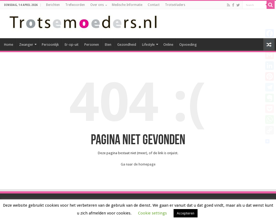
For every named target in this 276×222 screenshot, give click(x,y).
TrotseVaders (175, 5)
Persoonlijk (50, 45)
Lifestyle (148, 45)
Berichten (53, 5)
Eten (108, 45)
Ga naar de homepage (138, 164)
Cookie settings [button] (152, 213)
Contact (154, 5)
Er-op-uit (71, 45)
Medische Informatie (127, 5)
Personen (91, 45)
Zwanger (26, 45)
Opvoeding (188, 45)
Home (8, 45)
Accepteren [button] (185, 213)
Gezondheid (126, 45)
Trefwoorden (75, 5)
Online (168, 45)
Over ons (97, 5)
